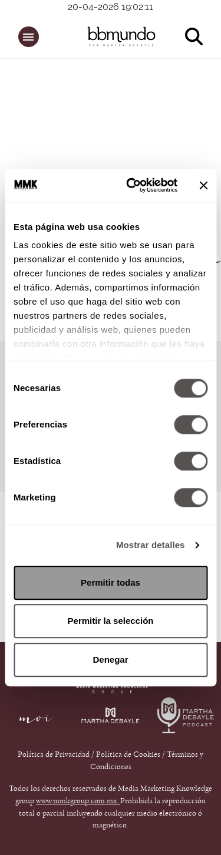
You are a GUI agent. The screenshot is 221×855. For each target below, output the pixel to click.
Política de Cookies (128, 754)
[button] (28, 36)
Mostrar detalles (150, 545)
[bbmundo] (116, 36)
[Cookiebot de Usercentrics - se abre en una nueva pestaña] (131, 185)
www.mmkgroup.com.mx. (78, 801)
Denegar (110, 659)
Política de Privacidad (54, 754)
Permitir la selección (111, 621)
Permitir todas (110, 582)
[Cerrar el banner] (203, 185)
